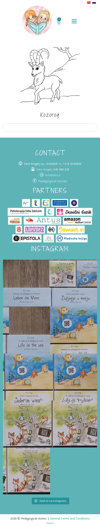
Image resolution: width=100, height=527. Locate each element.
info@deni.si (53, 175)
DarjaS (50, 522)
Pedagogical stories (52, 181)
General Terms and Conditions (70, 518)
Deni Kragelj (44, 169)
